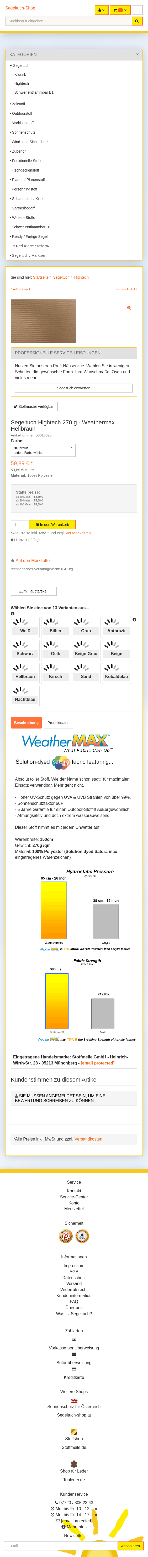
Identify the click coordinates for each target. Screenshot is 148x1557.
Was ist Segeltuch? (74, 1314)
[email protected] (98, 1063)
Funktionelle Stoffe (26, 161)
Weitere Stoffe (22, 217)
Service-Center (74, 1197)
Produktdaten (58, 723)
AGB (74, 1271)
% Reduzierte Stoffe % (29, 246)
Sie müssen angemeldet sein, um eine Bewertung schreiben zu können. (60, 1098)
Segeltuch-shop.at (74, 1415)
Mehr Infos (77, 1527)
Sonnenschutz (22, 132)
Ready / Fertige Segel (28, 236)
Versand (74, 1283)
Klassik (19, 74)
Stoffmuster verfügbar (34, 406)
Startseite (41, 277)
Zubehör (18, 151)
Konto (74, 1203)
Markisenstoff (22, 123)
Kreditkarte (74, 1377)
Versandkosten (78, 533)
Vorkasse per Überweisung (74, 1348)
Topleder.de (74, 1480)
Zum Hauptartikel (33, 591)
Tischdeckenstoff (24, 170)
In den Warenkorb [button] (52, 525)
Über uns (74, 1307)
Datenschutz (74, 1277)
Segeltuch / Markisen (28, 255)
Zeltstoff (17, 104)
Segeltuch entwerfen (74, 388)
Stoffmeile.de (74, 1447)
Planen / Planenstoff (27, 180)
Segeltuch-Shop (20, 8)
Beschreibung (26, 723)
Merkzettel (74, 1209)
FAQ (74, 1301)
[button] (137, 10)
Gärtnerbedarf (22, 208)
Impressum (74, 1265)
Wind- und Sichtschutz (29, 142)
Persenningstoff (23, 189)
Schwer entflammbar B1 (33, 92)
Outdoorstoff (21, 113)
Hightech (20, 83)
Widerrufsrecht (74, 1289)
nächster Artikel (125, 289)
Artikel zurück (22, 289)
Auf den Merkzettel (33, 560)
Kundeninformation (74, 1295)
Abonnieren (130, 1546)
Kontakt (74, 1191)
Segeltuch (19, 65)
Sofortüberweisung (73, 1362)
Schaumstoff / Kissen (28, 199)
